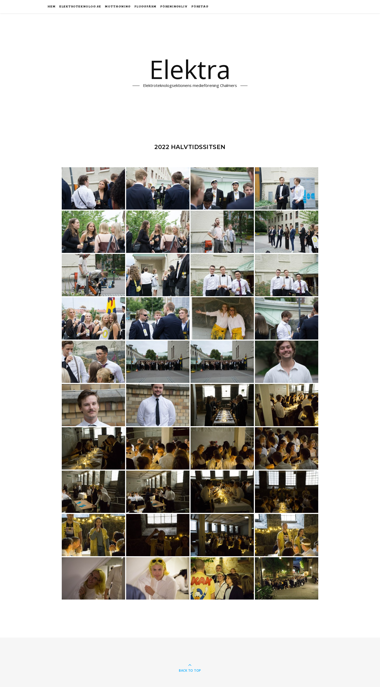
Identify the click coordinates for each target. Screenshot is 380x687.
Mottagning (118, 6)
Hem (52, 6)
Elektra (190, 69)
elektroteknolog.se (80, 6)
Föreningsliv (174, 6)
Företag (199, 6)
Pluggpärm (145, 6)
